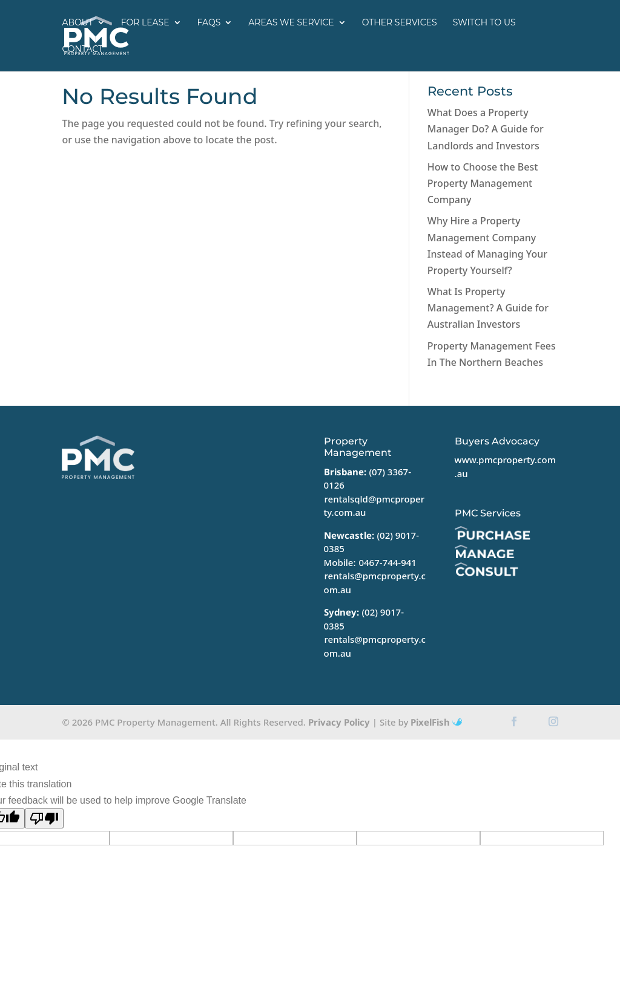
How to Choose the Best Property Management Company (482, 183)
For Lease (145, 23)
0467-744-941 (387, 562)
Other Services (399, 23)
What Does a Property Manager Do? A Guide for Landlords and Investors (485, 129)
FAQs (209, 23)
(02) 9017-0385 (364, 619)
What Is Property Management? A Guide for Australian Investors (488, 308)
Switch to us (484, 23)
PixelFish (436, 722)
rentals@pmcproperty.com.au (375, 583)
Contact (82, 49)
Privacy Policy (339, 722)
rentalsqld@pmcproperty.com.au (374, 506)
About (77, 23)
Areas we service (291, 23)
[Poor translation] (44, 818)
